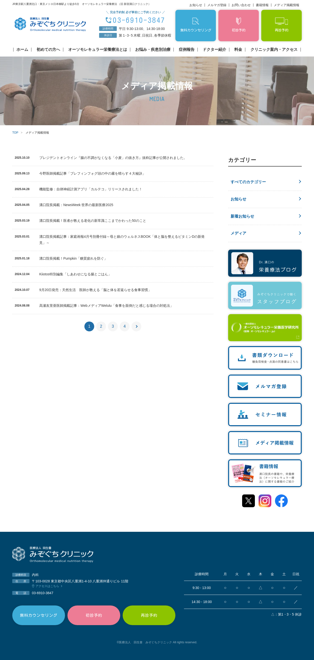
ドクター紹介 (214, 50)
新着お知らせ (242, 216)
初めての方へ (48, 50)
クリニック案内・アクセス (274, 50)
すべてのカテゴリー (248, 182)
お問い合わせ (241, 5)
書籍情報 (262, 5)
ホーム (22, 50)
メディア (238, 233)
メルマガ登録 (216, 5)
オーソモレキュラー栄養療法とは (97, 50)
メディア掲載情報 (286, 5)
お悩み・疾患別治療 (152, 50)
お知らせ (195, 5)
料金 (238, 50)
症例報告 (187, 50)
